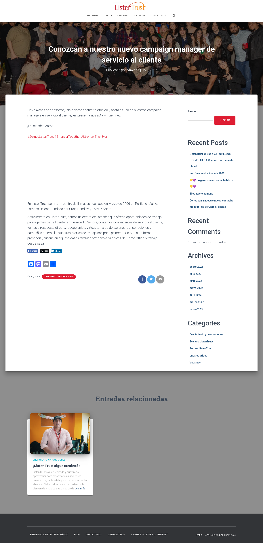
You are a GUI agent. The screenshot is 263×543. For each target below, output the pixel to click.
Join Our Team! (116, 534)
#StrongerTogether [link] (69, 136)
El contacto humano (201, 193)
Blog (77, 534)
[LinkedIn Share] (56, 250)
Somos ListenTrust (201, 348)
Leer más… (81, 488)
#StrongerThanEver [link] (98, 136)
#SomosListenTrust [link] (41, 136)
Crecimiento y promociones (59, 276)
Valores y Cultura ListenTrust (149, 534)
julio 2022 (195, 273)
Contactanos (94, 534)
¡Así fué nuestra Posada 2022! (207, 173)
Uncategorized (198, 355)
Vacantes (139, 15)
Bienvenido (93, 15)
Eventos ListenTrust (201, 341)
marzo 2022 (197, 302)
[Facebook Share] (32, 250)
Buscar (192, 111)
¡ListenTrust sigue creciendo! (57, 465)
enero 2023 (196, 266)
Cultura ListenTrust (116, 15)
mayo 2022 (196, 287)
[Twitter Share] (44, 250)
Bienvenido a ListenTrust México (49, 534)
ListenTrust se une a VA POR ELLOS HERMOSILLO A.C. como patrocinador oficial (212, 160)
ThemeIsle (230, 534)
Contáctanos (158, 15)
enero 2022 (196, 309)
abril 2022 (195, 294)
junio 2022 (196, 280)
